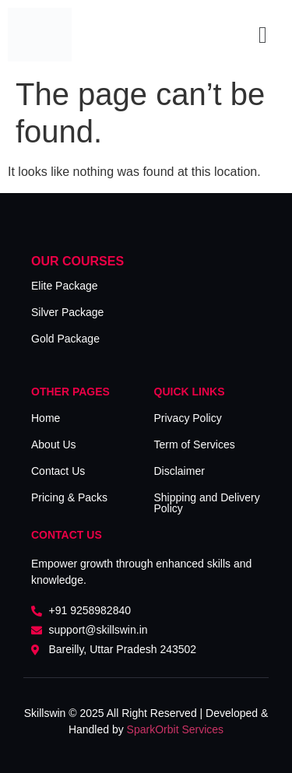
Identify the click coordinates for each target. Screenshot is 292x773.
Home (45, 418)
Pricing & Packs (69, 497)
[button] (263, 34)
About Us (53, 444)
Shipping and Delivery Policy (207, 503)
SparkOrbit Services (175, 729)
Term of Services (194, 444)
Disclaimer (179, 471)
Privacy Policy (188, 418)
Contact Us (58, 471)
